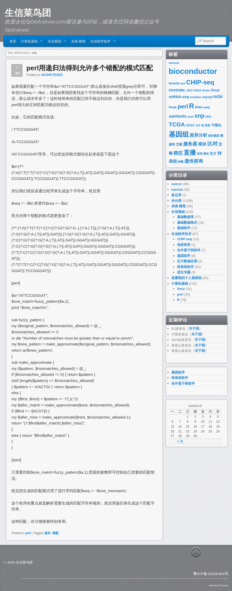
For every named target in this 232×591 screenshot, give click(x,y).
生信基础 (56, 42)
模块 (202, 144)
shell (190, 116)
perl (28, 533)
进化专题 (183, 272)
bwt (183, 83)
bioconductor (193, 71)
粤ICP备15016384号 (210, 573)
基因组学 (183, 256)
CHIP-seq (200, 82)
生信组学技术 (101, 42)
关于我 (194, 329)
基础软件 (183, 228)
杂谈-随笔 (78, 41)
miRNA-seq (179, 97)
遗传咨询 (193, 161)
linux (215, 90)
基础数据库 (185, 217)
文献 (179, 144)
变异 (207, 125)
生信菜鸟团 (28, 12)
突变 (200, 153)
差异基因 (213, 135)
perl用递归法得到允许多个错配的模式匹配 (89, 68)
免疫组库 (183, 245)
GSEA (197, 90)
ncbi (217, 96)
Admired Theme (218, 585)
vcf (198, 125)
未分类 (176, 201)
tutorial (177, 190)
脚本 (206, 153)
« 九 (180, 441)
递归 (47, 533)
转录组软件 (185, 267)
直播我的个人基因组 (186, 278)
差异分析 (198, 135)
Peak (173, 107)
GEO (190, 90)
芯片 (213, 153)
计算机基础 (31, 42)
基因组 (179, 134)
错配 (55, 533)
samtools (178, 116)
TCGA (177, 124)
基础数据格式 (187, 222)
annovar (174, 62)
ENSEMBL (177, 90)
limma (206, 90)
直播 (189, 152)
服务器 (190, 143)
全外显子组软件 (189, 250)
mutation (196, 97)
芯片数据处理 (187, 261)
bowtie (174, 83)
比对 (212, 143)
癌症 (178, 153)
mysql (207, 97)
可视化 (216, 125)
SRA (208, 116)
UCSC (190, 125)
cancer (176, 184)
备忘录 (176, 195)
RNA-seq (202, 107)
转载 (180, 161)
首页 (13, 41)
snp (200, 115)
